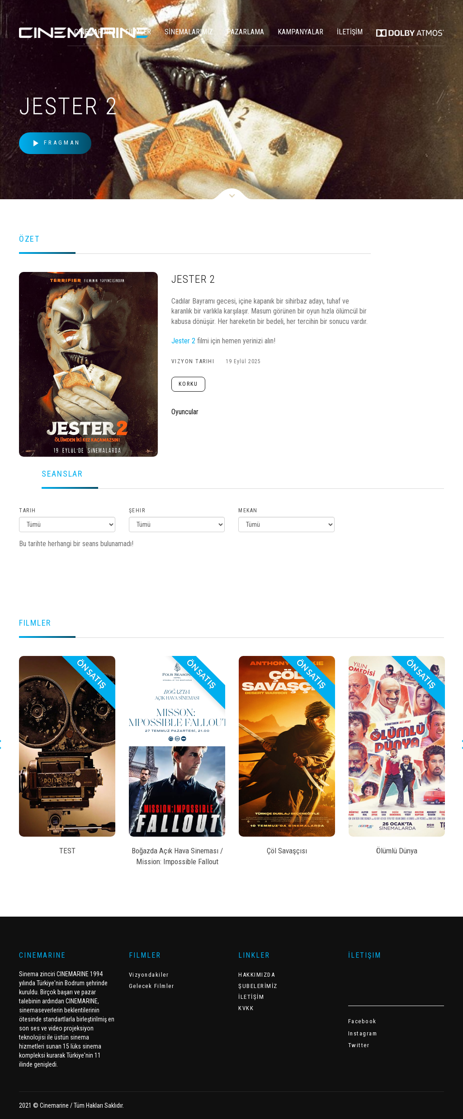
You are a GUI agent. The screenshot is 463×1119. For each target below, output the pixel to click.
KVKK (246, 1008)
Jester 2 (183, 341)
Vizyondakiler (149, 974)
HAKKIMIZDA (256, 974)
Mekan (248, 510)
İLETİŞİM (350, 32)
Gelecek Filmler (152, 986)
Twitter (359, 1045)
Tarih (27, 510)
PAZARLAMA (245, 32)
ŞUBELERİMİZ (258, 986)
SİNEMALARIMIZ (189, 32)
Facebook (362, 1021)
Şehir (137, 510)
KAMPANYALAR (300, 32)
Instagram (363, 1033)
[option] (67, 758)
